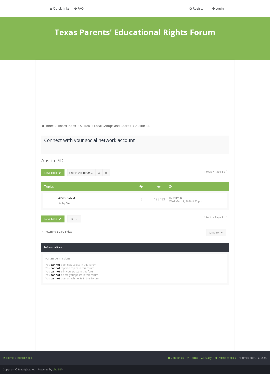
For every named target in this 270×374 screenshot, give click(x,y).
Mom (69, 203)
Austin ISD (52, 160)
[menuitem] (79, 8)
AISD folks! (66, 198)
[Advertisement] (135, 93)
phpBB (57, 369)
